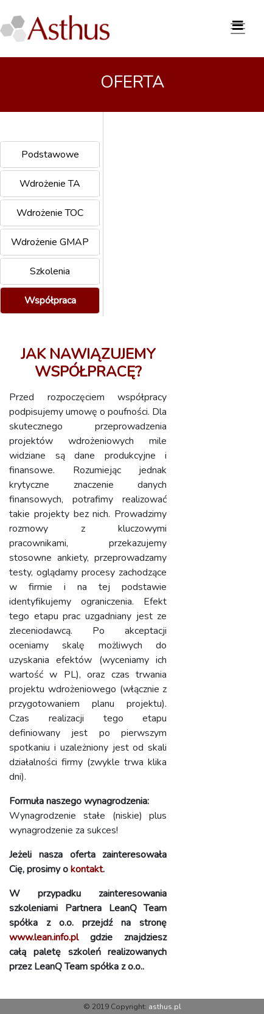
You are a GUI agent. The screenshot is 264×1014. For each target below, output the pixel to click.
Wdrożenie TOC (49, 213)
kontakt (87, 869)
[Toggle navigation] (238, 28)
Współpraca (50, 300)
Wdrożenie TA (49, 183)
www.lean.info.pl (43, 937)
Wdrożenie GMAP (50, 242)
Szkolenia (50, 271)
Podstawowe (50, 154)
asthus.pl (164, 1007)
